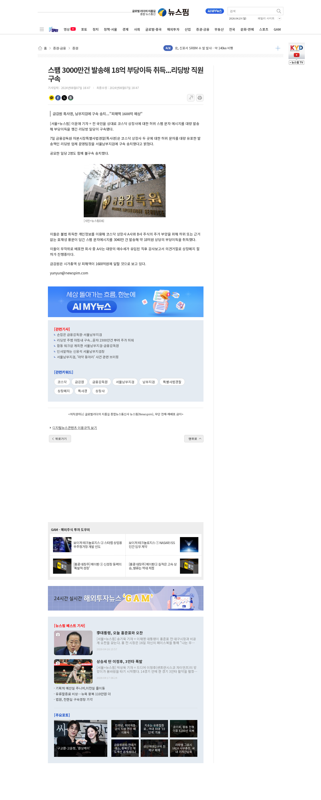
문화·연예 (247, 29)
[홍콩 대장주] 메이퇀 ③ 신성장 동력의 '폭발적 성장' (97, 566)
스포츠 (263, 29)
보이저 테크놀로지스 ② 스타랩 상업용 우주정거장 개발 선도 (97, 545)
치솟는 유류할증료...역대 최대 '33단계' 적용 (154, 729)
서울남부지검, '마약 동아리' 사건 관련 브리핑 (88, 357)
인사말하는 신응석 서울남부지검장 (81, 351)
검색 (279, 11)
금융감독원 (100, 381)
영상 (70, 29)
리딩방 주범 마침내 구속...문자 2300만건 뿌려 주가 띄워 (95, 340)
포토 (84, 29)
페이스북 (58, 97)
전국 (232, 29)
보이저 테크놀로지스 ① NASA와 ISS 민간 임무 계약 (152, 545)
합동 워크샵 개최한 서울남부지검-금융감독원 (88, 345)
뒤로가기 (61, 438)
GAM (277, 29)
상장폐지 (64, 390)
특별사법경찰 (172, 381)
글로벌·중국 (153, 29)
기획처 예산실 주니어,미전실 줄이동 (80, 688)
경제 (125, 29)
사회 (137, 29)
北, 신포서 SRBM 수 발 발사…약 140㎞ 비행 (204, 48)
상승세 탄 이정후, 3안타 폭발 (119, 661)
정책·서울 (110, 29)
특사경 (82, 390)
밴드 (70, 97)
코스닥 (62, 381)
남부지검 (148, 381)
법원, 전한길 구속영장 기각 (74, 699)
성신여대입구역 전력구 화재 (154, 748)
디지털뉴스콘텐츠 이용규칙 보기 (74, 427)
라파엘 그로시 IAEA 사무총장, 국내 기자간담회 (183, 748)
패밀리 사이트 (266, 18)
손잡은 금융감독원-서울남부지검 (79, 334)
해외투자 (173, 29)
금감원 (79, 381)
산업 (188, 29)
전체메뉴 (42, 29)
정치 (96, 29)
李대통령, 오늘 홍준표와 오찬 (120, 633)
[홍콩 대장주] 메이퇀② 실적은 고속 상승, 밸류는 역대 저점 (153, 566)
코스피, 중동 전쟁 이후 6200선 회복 (183, 728)
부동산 (219, 29)
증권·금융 (202, 29)
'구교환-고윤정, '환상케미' (73, 748)
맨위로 (193, 438)
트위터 (64, 97)
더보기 (278, 48)
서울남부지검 (125, 381)
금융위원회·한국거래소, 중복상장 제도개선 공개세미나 (125, 748)
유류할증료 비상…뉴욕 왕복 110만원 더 (83, 694)
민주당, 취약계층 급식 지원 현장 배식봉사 (125, 729)
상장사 (100, 390)
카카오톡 (51, 97)
